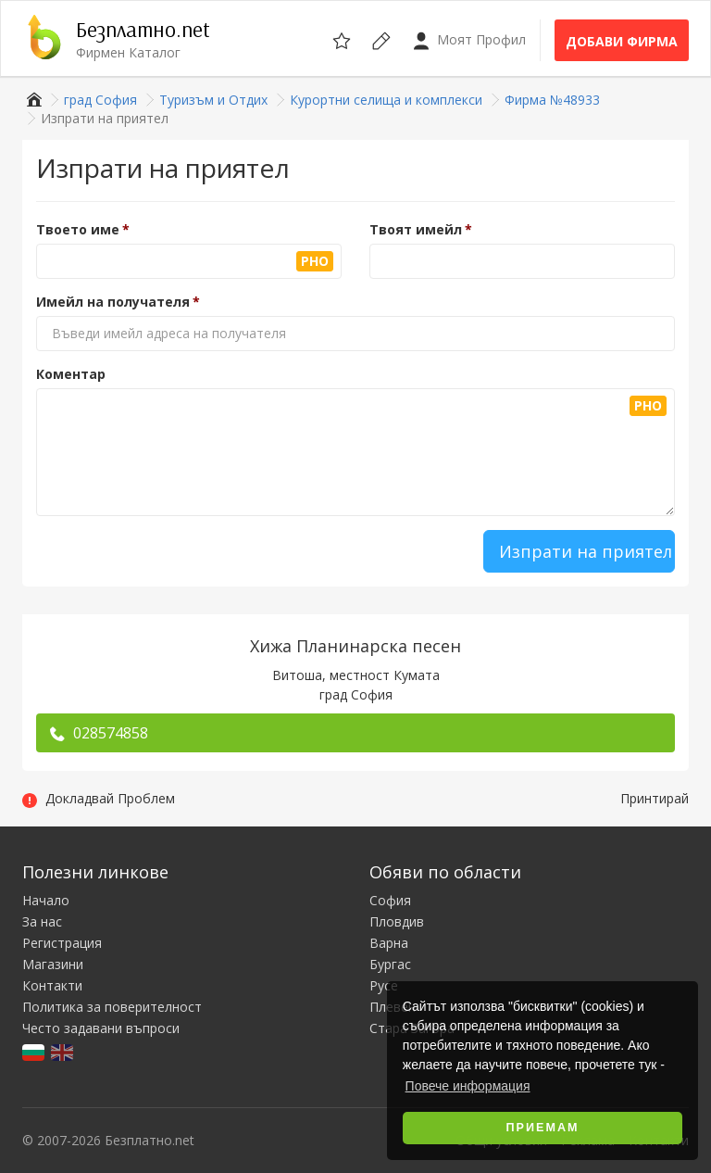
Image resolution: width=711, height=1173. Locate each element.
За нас (42, 921)
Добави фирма (622, 41)
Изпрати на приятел (585, 551)
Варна (388, 943)
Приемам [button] (543, 1127)
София (390, 900)
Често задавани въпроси (101, 1028)
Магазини (52, 964)
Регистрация (62, 943)
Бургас (390, 964)
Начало (45, 900)
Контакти (52, 985)
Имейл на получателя (113, 301)
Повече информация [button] (467, 1085)
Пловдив (396, 921)
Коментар (71, 374)
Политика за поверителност (112, 1006)
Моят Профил (469, 40)
